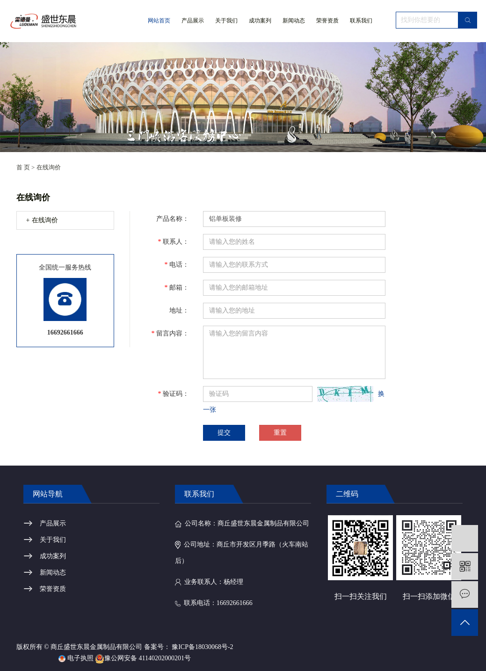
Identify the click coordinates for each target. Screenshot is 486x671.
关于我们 (226, 29)
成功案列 (260, 20)
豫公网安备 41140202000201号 (143, 658)
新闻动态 (294, 20)
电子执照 (76, 658)
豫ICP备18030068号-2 (202, 646)
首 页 (23, 167)
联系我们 (361, 20)
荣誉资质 (327, 20)
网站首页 (159, 20)
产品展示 (192, 20)
